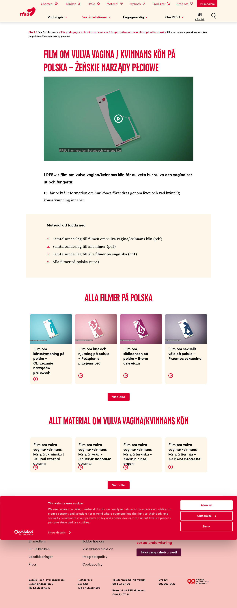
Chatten (50, 4)
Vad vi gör (55, 17)
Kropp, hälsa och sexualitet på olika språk (137, 32)
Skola (94, 4)
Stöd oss (185, 4)
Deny (206, 594)
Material (115, 4)
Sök (213, 17)
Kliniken (73, 4)
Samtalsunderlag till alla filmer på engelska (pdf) (95, 254)
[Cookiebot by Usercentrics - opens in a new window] (24, 601)
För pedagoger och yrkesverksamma (84, 32)
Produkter (161, 4)
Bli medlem (207, 4)
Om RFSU (172, 17)
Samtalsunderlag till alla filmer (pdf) (84, 246)
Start (32, 32)
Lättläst (88, 533)
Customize (206, 584)
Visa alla (118, 397)
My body (137, 4)
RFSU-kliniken (39, 549)
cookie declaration (125, 586)
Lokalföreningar (41, 557)
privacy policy (95, 586)
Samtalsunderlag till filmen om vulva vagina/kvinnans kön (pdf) (107, 239)
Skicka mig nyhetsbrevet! (159, 552)
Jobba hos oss (93, 541)
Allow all (206, 573)
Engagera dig (133, 17)
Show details (57, 601)
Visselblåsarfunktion (98, 549)
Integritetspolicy (95, 557)
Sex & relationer (94, 17)
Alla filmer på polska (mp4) (76, 262)
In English (199, 19)
